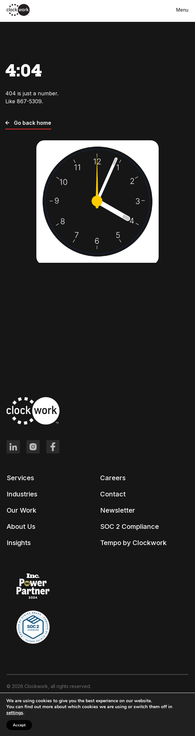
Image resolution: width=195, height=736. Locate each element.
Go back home (28, 122)
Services (20, 478)
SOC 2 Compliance (129, 526)
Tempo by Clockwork (133, 543)
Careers (113, 478)
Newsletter (117, 510)
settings (14, 713)
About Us (21, 526)
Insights (19, 543)
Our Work (21, 510)
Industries (22, 494)
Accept (19, 725)
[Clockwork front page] (18, 14)
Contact (113, 494)
